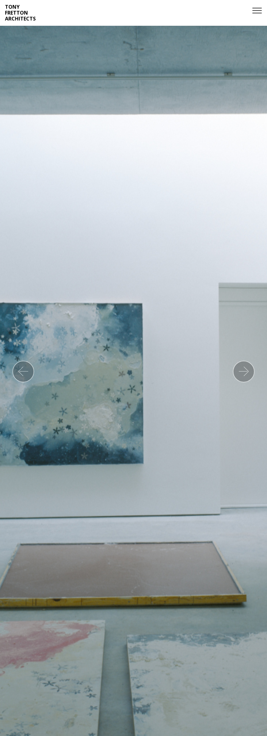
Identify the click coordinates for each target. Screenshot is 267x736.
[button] (23, 371)
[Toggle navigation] (257, 10)
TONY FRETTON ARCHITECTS (20, 13)
